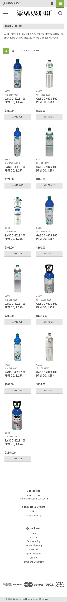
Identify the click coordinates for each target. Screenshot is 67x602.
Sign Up (37, 515)
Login (28, 515)
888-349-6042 (12, 3)
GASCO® (33, 549)
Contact (34, 558)
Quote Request (33, 553)
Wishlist (33, 511)
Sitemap (44, 599)
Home (33, 533)
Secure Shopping (33, 545)
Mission (34, 537)
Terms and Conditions (33, 562)
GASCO (7, 91)
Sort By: (25, 50)
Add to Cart (18, 117)
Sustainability (33, 541)
